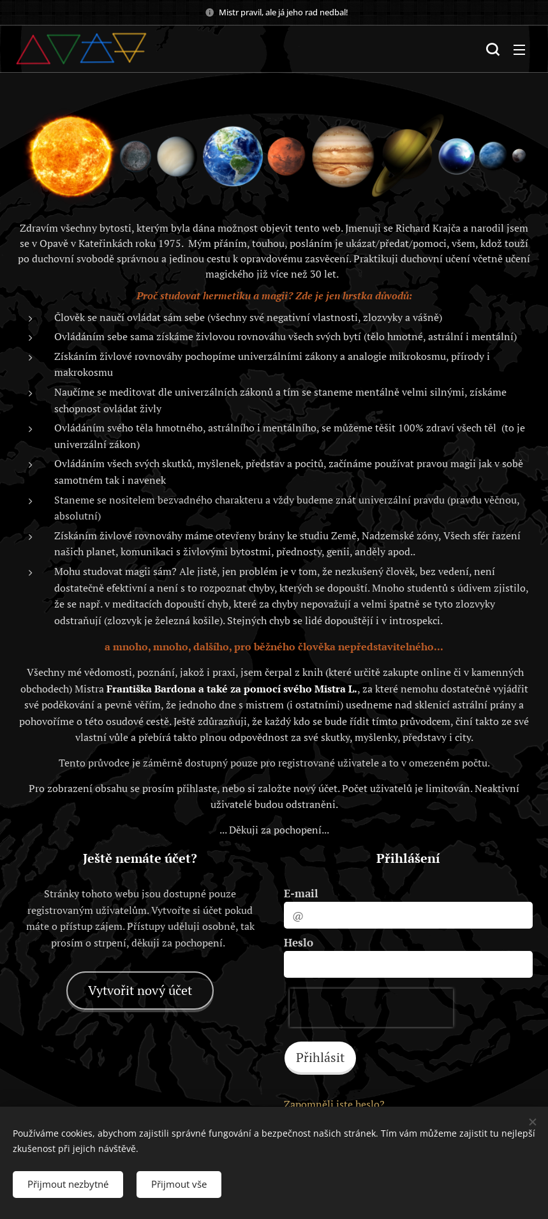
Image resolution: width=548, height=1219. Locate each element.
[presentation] (371, 1008)
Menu (519, 49)
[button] (492, 49)
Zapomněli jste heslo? (334, 1104)
